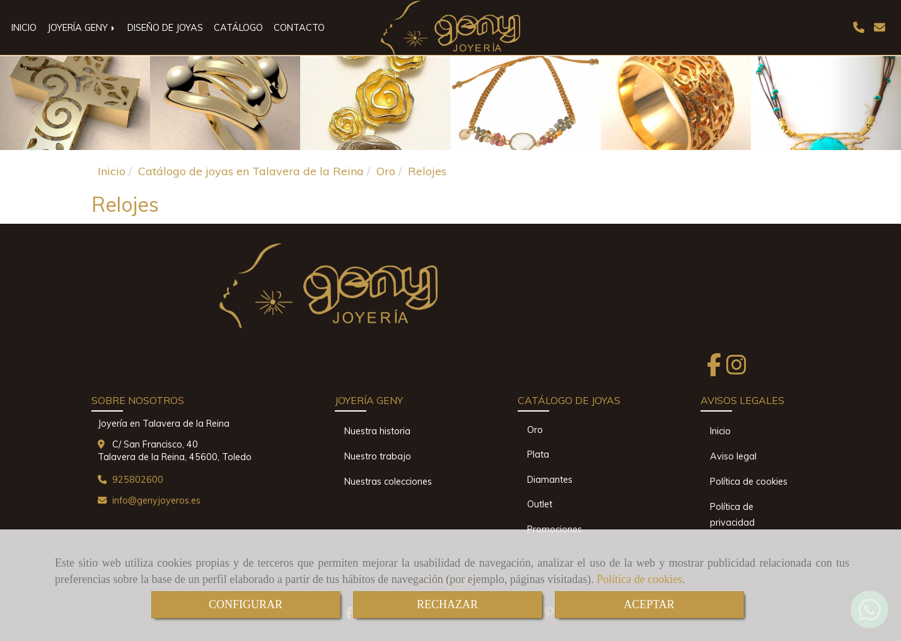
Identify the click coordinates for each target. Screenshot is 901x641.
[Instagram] (736, 369)
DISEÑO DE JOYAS (165, 27)
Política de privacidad (732, 514)
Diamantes (550, 479)
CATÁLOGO (238, 27)
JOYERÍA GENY (82, 27)
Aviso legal (733, 456)
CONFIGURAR (245, 604)
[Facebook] (714, 369)
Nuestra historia (377, 431)
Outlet (539, 504)
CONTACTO (299, 27)
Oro (535, 430)
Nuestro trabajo (377, 456)
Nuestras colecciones (388, 481)
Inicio (720, 431)
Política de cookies (639, 579)
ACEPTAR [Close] (649, 604)
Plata (538, 454)
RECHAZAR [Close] (447, 604)
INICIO (24, 27)
